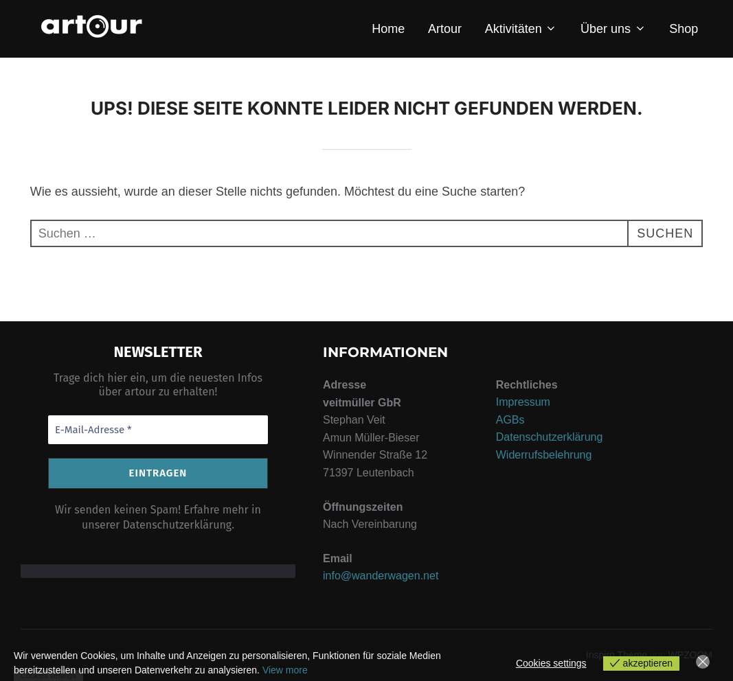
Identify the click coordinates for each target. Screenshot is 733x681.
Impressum (523, 402)
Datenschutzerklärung (549, 437)
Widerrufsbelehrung (544, 455)
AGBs (510, 420)
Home (388, 29)
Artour (445, 29)
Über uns (613, 29)
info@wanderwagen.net (380, 575)
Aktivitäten (521, 29)
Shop (683, 29)
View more (285, 670)
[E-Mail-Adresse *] (158, 430)
